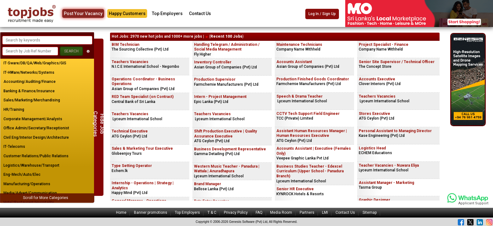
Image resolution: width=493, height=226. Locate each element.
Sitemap (370, 212)
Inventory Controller (212, 62)
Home (121, 212)
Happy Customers (127, 13)
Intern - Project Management (220, 96)
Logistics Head (372, 148)
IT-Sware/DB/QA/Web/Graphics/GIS (34, 63)
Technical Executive (130, 131)
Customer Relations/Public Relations (36, 156)
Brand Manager (207, 184)
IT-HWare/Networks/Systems (28, 72)
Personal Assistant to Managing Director (395, 131)
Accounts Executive (377, 79)
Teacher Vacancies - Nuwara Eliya (389, 165)
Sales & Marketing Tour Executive (142, 148)
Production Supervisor (214, 79)
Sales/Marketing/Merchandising (31, 100)
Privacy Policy (236, 212)
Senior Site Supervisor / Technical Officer (397, 62)
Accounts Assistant (294, 62)
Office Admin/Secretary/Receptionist (36, 128)
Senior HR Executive (295, 189)
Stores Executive (374, 113)
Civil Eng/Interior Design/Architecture (36, 137)
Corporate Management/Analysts (32, 119)
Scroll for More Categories (45, 198)
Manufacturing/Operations (26, 184)
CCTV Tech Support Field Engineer (308, 113)
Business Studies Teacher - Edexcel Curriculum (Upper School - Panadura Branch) (310, 171)
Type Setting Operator (132, 166)
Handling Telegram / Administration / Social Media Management (226, 47)
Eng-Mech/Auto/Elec (22, 174)
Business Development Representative (230, 149)
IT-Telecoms (14, 146)
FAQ (259, 212)
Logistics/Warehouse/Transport (31, 165)
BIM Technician (125, 44)
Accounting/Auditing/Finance (29, 81)
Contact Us (200, 13)
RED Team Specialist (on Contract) (143, 96)
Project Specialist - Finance (383, 44)
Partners (307, 212)
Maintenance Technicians (299, 44)
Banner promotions (150, 212)
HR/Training (13, 109)
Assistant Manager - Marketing (386, 182)
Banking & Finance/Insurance (29, 91)
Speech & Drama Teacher (299, 96)
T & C (212, 212)
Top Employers (167, 13)
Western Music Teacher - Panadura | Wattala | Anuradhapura (226, 169)
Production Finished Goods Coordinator (312, 79)
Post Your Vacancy (83, 13)
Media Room (281, 212)
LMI (325, 212)
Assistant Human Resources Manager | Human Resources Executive (311, 133)
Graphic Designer (374, 200)
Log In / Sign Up (322, 14)
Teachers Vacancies (130, 62)
